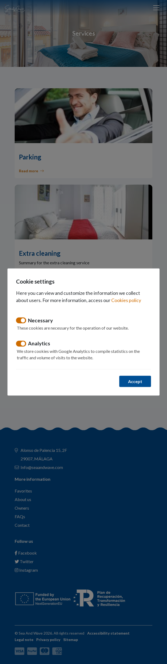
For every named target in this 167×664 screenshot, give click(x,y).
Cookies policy (126, 300)
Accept (135, 381)
